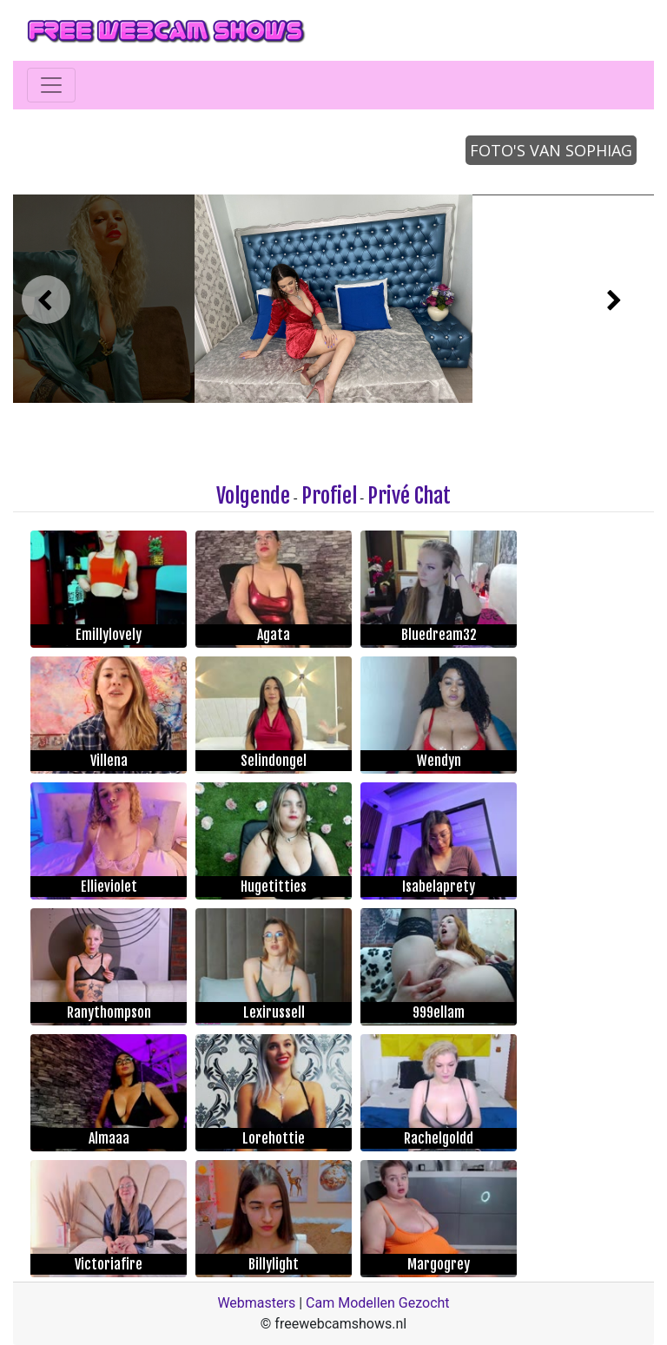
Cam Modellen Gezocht (378, 1303)
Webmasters (256, 1303)
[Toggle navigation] (51, 85)
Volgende (253, 496)
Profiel (329, 496)
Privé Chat (409, 496)
